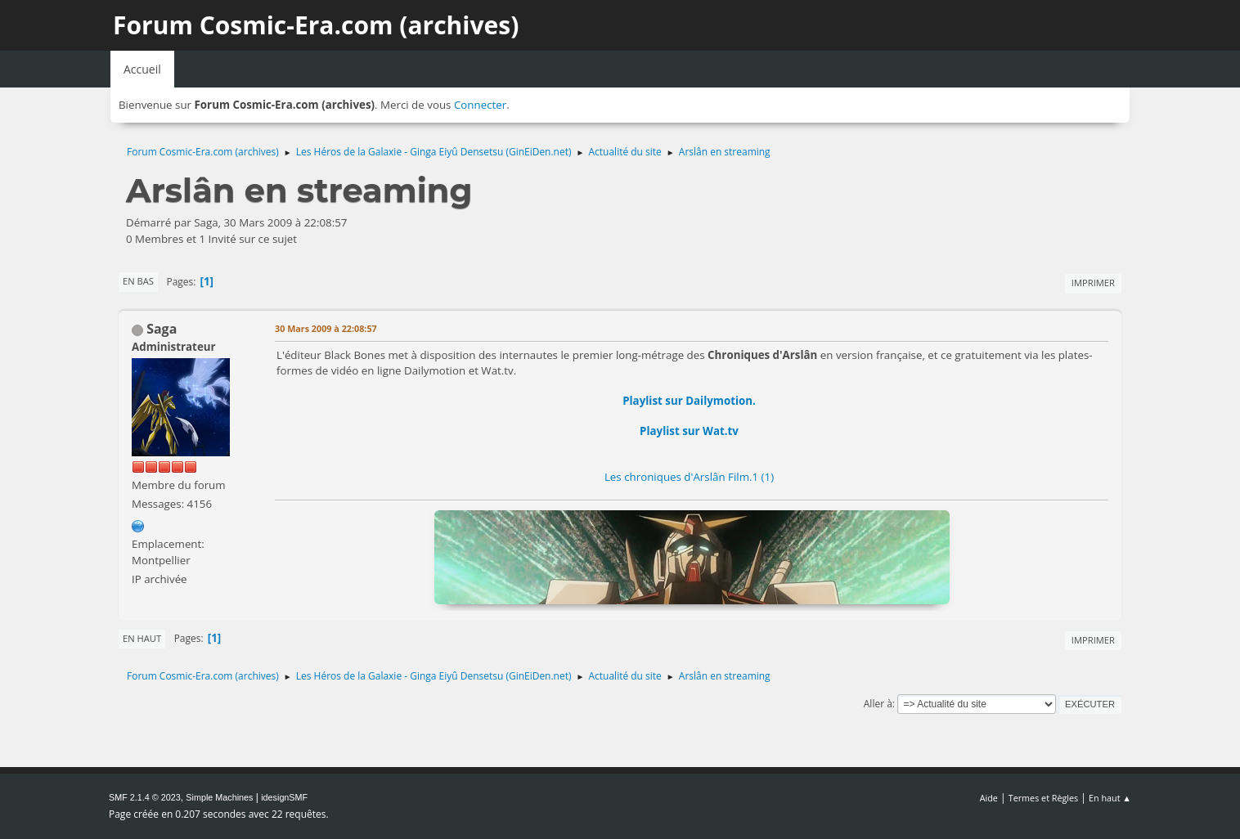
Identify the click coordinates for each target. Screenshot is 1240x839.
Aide (989, 798)
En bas (138, 281)
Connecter (480, 104)
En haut (142, 638)
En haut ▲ (1110, 798)
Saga (161, 329)
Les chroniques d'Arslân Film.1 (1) (689, 476)
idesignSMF (284, 797)
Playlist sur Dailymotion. (689, 400)
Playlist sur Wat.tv (689, 431)
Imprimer (1093, 282)
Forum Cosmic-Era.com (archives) (316, 25)
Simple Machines (219, 797)
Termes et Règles (1044, 798)
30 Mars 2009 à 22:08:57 (326, 328)
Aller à (878, 704)
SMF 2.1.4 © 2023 (145, 797)
